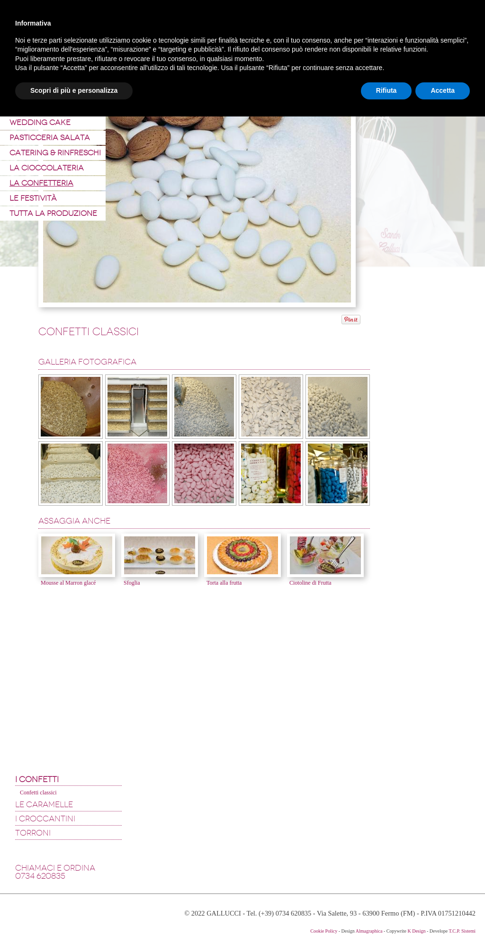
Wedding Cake (40, 122)
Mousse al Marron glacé (68, 582)
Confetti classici (38, 792)
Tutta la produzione (53, 213)
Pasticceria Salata (49, 137)
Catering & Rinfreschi (55, 152)
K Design (416, 931)
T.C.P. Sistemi (462, 931)
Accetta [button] (443, 90)
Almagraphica (369, 931)
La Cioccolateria (46, 167)
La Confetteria (41, 182)
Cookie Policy (323, 931)
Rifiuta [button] (386, 90)
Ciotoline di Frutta (310, 582)
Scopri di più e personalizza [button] (73, 90)
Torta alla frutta (224, 582)
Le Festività (33, 198)
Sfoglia (132, 582)
